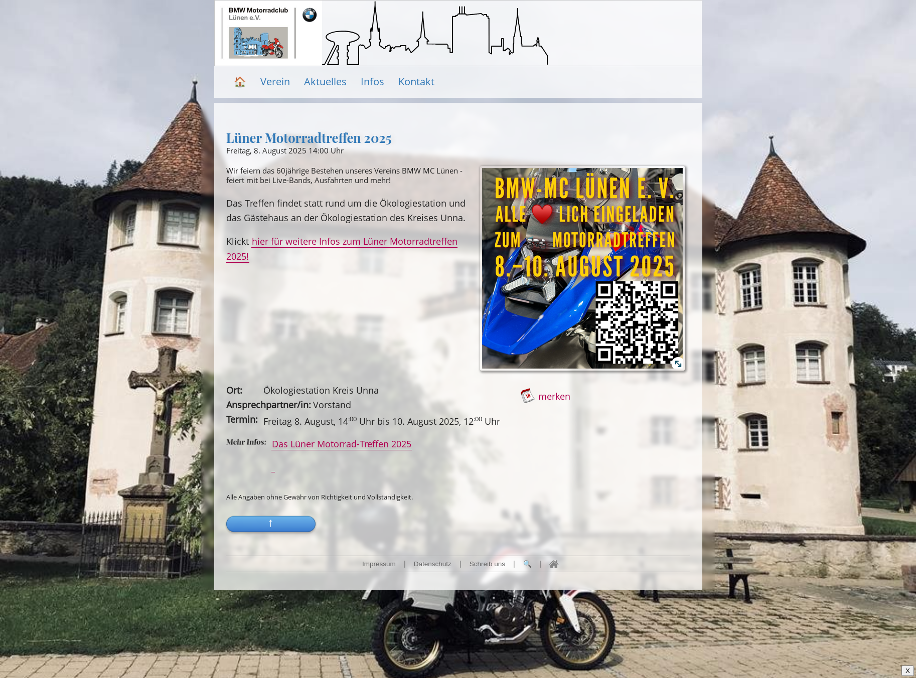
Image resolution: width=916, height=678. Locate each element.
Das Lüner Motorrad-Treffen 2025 (341, 443)
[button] (271, 533)
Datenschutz (432, 564)
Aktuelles (325, 81)
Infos (372, 81)
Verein (275, 81)
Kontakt (416, 81)
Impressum (379, 564)
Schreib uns (487, 564)
